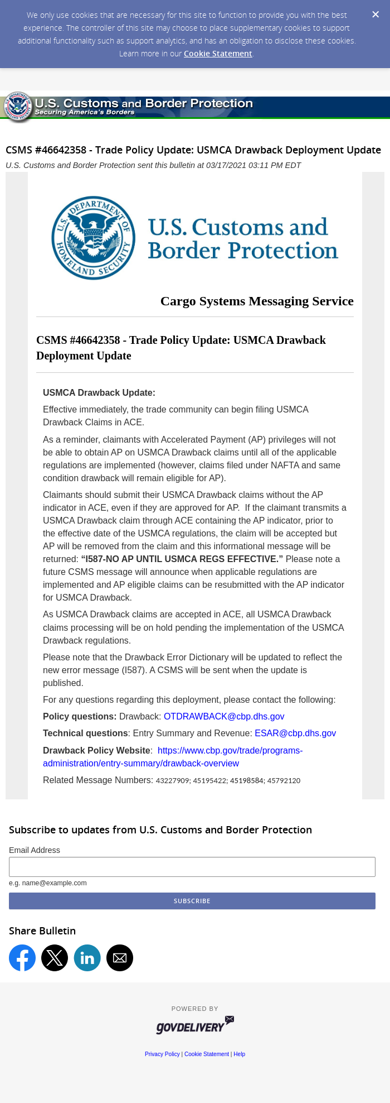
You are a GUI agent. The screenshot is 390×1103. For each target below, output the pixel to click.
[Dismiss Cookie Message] (375, 14)
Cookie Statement (218, 53)
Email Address (34, 850)
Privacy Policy (162, 1054)
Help (239, 1054)
